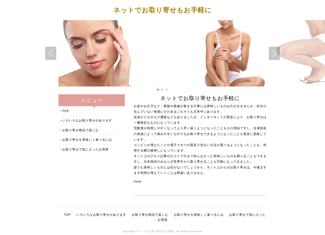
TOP (65, 111)
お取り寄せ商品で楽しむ (80, 130)
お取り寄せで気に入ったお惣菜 (85, 149)
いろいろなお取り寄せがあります (87, 120)
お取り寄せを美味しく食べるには (87, 139)
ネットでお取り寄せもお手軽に (162, 9)
